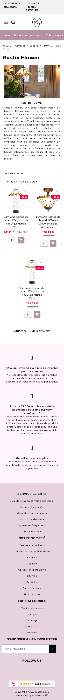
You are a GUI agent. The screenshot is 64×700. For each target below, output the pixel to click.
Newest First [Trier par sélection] (14, 174)
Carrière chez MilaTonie (32, 569)
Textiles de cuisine (32, 608)
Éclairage (52, 35)
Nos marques (32, 594)
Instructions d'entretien (32, 519)
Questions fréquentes (32, 525)
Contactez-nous (32, 531)
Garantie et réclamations (32, 513)
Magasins (32, 563)
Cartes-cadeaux (32, 588)
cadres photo (32, 626)
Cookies (32, 557)
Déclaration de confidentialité (32, 551)
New (7, 35)
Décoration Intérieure (28, 35)
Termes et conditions (32, 545)
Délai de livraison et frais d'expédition (32, 500)
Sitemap (32, 575)
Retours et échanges (32, 507)
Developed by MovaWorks (30, 695)
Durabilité (32, 582)
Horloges (32, 614)
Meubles (32, 632)
